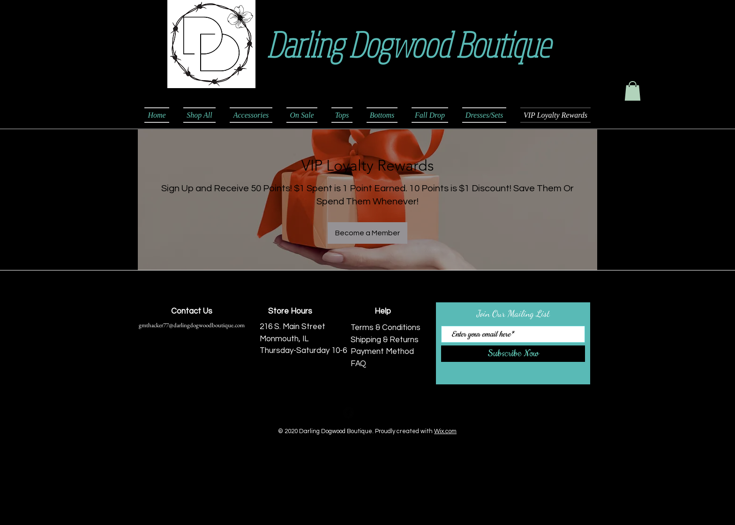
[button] (632, 91)
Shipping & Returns (385, 340)
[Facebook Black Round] (348, 413)
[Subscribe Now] (513, 353)
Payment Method (382, 351)
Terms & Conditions (385, 327)
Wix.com (445, 431)
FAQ (358, 364)
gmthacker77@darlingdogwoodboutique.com (192, 325)
